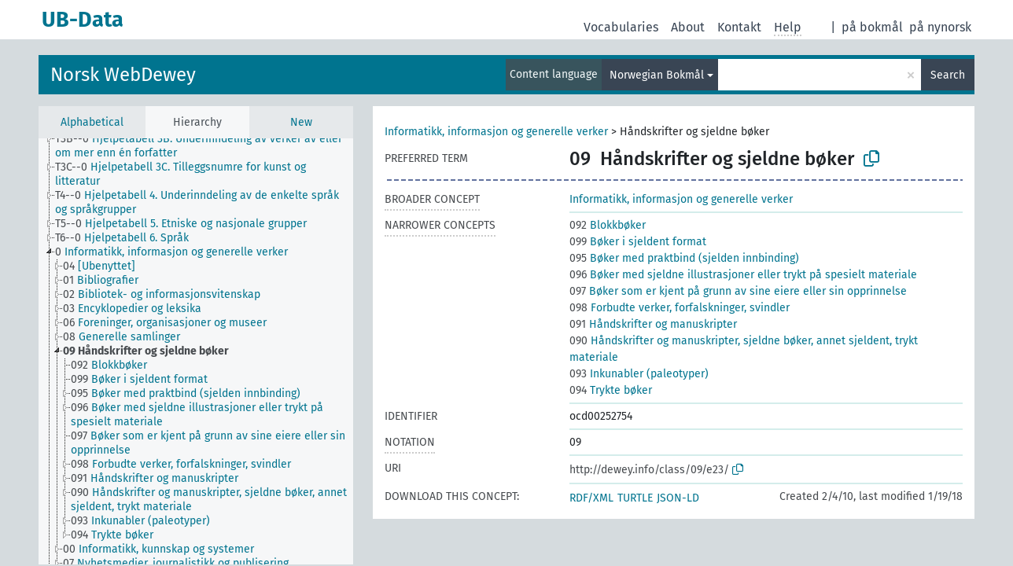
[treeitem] (210, 146)
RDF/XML (591, 498)
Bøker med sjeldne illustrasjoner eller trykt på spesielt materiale (743, 274)
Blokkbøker (607, 225)
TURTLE (635, 498)
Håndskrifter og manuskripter (653, 324)
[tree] (196, 351)
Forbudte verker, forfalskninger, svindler (679, 307)
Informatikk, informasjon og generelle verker (496, 131)
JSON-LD (678, 498)
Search (947, 75)
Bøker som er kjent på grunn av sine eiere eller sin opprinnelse (738, 291)
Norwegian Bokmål (657, 75)
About (688, 27)
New (301, 122)
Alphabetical (92, 122)
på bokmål (872, 27)
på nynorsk (940, 27)
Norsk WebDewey (123, 75)
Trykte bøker (610, 390)
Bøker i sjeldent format (637, 241)
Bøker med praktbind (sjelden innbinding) (684, 258)
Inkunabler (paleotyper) (639, 373)
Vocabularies (621, 27)
